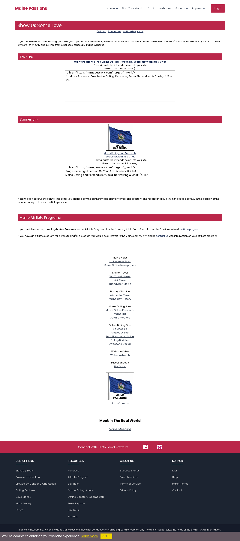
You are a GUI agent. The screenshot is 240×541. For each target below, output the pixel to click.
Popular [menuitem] (197, 8)
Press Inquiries (77, 503)
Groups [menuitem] (180, 8)
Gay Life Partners (120, 317)
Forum (19, 510)
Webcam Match (120, 355)
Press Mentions (129, 477)
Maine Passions (31, 8)
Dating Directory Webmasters (86, 497)
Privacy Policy (128, 490)
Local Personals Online (120, 336)
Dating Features (25, 490)
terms (180, 529)
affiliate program (190, 229)
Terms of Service (130, 484)
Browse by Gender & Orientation (36, 484)
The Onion (120, 366)
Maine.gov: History (120, 299)
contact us (162, 236)
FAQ (174, 470)
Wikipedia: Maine (120, 295)
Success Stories (130, 470)
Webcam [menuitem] (165, 8)
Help (175, 477)
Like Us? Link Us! (120, 401)
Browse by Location (28, 477)
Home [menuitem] (111, 8)
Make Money (23, 503)
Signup (20, 470)
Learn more (89, 536)
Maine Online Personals (120, 310)
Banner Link (114, 31)
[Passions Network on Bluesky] (159, 447)
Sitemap (73, 516)
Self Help (73, 484)
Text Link (101, 31)
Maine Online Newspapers (120, 265)
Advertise (73, 470)
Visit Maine (120, 280)
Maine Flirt (120, 314)
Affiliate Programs (133, 31)
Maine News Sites (120, 261)
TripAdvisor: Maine (120, 284)
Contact (177, 490)
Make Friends (180, 484)
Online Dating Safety (80, 490)
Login (30, 470)
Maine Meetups (120, 429)
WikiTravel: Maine (120, 276)
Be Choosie (120, 329)
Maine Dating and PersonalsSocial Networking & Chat (120, 153)
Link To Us (74, 510)
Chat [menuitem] (151, 8)
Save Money (23, 497)
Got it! (106, 536)
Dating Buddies (120, 340)
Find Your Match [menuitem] (132, 8)
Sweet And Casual (120, 344)
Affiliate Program (78, 477)
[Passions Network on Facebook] (145, 447)
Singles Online (120, 332)
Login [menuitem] (217, 8)
